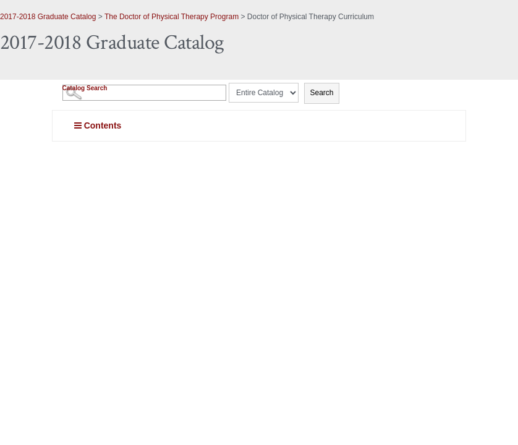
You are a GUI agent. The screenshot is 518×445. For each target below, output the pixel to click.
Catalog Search (85, 88)
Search (321, 92)
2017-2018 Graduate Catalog (48, 16)
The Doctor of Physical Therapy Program (171, 16)
